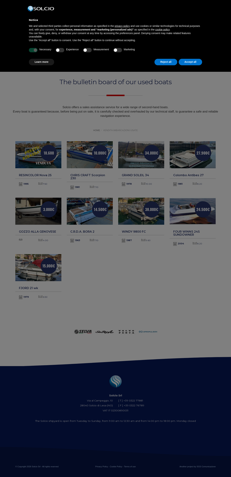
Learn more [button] (41, 61)
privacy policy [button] (122, 26)
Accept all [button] (190, 61)
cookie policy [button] (162, 29)
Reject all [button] (165, 61)
